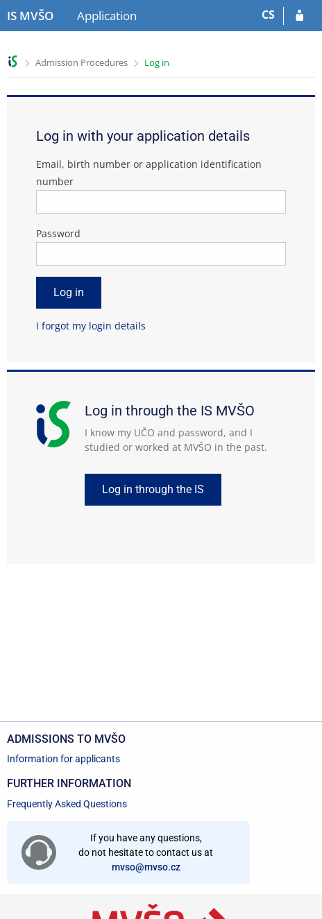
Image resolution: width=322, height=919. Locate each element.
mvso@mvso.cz (146, 867)
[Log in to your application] (299, 16)
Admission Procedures (81, 62)
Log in (156, 62)
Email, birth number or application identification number (149, 172)
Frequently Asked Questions (67, 803)
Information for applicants (63, 758)
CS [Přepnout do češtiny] (268, 14)
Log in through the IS (153, 489)
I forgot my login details (91, 325)
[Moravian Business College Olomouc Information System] (30, 16)
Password (58, 233)
